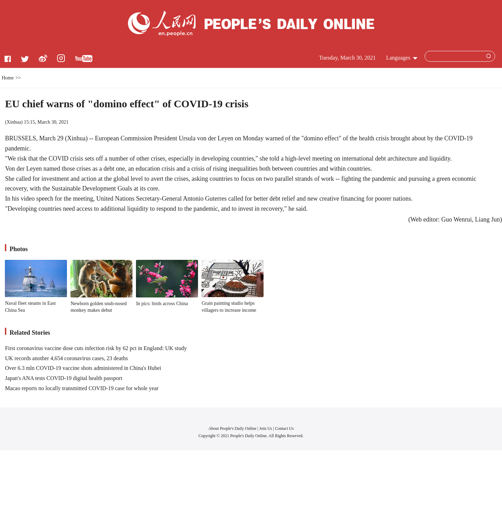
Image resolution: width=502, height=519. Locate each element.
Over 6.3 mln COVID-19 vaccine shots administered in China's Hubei (83, 368)
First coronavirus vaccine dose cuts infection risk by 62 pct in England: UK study (96, 348)
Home (8, 77)
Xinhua (14, 122)
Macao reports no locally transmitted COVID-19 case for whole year (81, 388)
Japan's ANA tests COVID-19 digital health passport (63, 378)
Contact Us (284, 428)
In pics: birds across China (162, 303)
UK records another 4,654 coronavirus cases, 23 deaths (66, 358)
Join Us (266, 428)
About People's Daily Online (232, 428)
